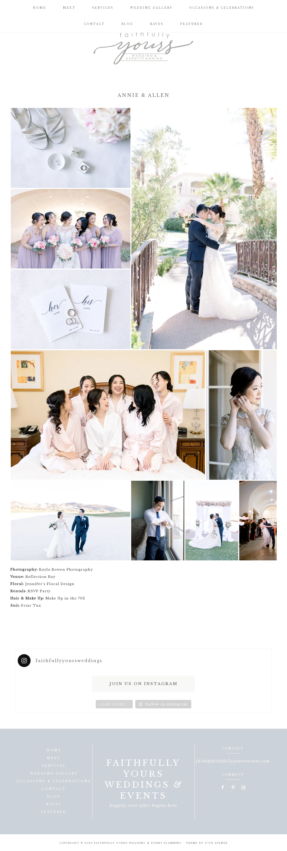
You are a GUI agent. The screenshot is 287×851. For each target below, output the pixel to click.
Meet (54, 758)
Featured (54, 812)
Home (53, 750)
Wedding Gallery (54, 773)
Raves (53, 804)
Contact (54, 789)
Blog (54, 796)
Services (54, 765)
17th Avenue (216, 842)
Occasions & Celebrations (53, 781)
